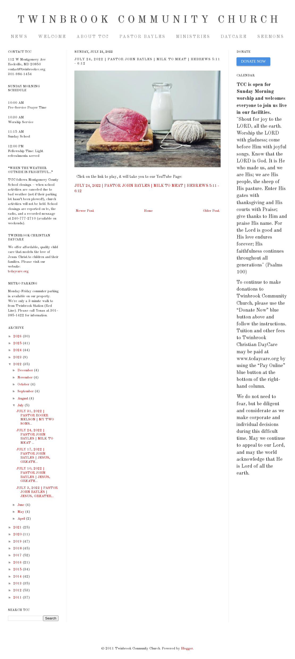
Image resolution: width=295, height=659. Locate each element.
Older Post (211, 211)
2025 (18, 343)
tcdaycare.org (18, 271)
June (22, 505)
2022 (18, 364)
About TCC (93, 37)
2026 (18, 336)
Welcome (52, 37)
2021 (18, 527)
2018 (18, 548)
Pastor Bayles (142, 37)
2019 (18, 541)
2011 (18, 597)
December (26, 370)
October (24, 384)
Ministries (193, 37)
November (26, 377)
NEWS (19, 37)
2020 (18, 534)
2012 (18, 590)
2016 (18, 562)
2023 (18, 357)
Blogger (187, 648)
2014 (18, 576)
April (22, 518)
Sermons (270, 37)
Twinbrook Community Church (149, 20)
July (21, 405)
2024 (18, 350)
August (23, 398)
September (26, 391)
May (21, 512)
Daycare (234, 37)
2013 (18, 583)
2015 (18, 569)
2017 (18, 555)
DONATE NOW (253, 61)
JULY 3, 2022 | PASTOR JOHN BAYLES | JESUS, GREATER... (37, 492)
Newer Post (85, 211)
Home (148, 211)
